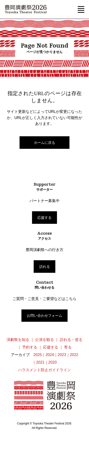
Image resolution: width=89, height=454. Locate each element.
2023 (62, 355)
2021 (40, 362)
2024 (49, 355)
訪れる (44, 266)
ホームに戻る (44, 143)
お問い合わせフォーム (44, 315)
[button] (81, 9)
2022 (74, 355)
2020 (52, 362)
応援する (44, 218)
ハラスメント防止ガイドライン (44, 370)
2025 (37, 355)
